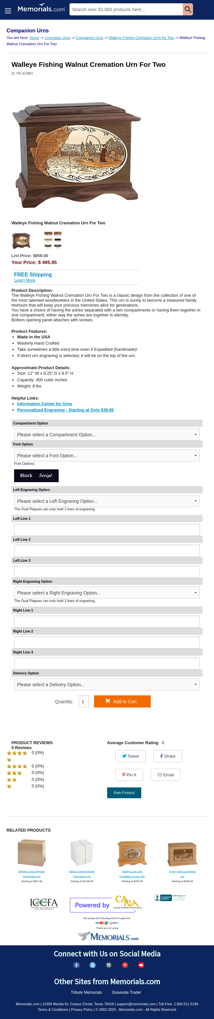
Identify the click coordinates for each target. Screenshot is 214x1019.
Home (34, 38)
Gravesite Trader (126, 992)
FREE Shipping (33, 274)
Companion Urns (89, 38)
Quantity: (64, 701)
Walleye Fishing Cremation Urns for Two (141, 38)
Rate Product (124, 793)
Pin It (129, 774)
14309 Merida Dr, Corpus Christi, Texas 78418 (78, 1004)
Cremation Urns (57, 38)
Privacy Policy (82, 1009)
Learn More (24, 280)
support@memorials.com (136, 1004)
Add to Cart (121, 701)
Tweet (130, 756)
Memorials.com (27, 1004)
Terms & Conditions (53, 1009)
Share (167, 756)
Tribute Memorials (86, 992)
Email (166, 774)
